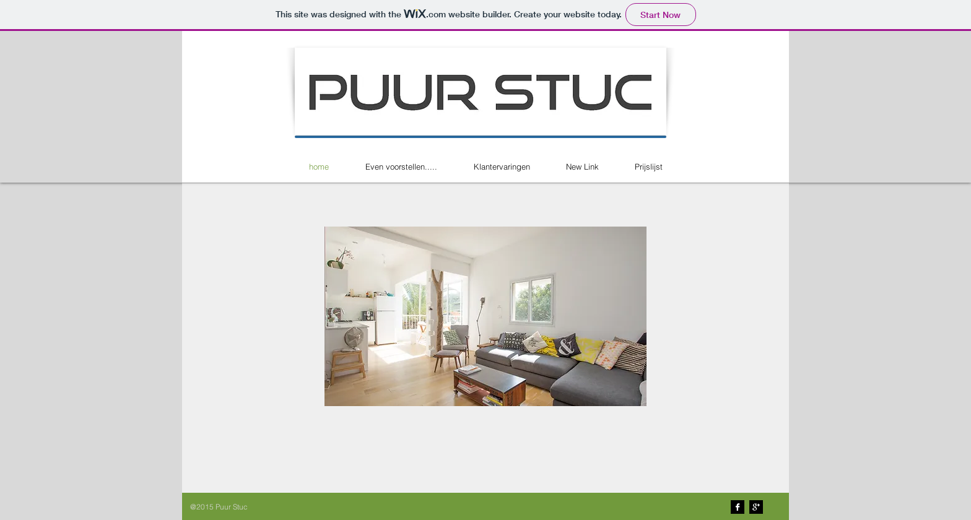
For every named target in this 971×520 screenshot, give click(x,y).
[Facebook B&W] (737, 507)
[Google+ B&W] (756, 507)
